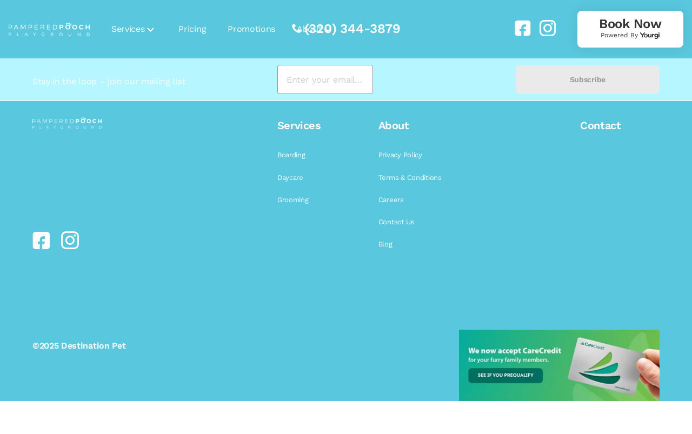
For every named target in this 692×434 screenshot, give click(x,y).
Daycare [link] (290, 177)
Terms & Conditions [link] (410, 177)
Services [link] (127, 29)
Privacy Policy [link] (400, 155)
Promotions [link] (251, 29)
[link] (518, 28)
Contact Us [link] (396, 222)
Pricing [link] (192, 29)
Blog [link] (385, 244)
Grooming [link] (293, 200)
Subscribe (588, 79)
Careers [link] (391, 200)
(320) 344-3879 (352, 28)
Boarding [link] (291, 155)
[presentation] (444, 80)
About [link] (309, 29)
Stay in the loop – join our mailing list (108, 81)
